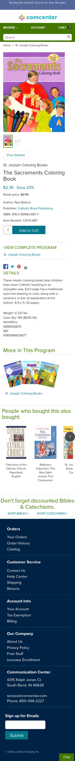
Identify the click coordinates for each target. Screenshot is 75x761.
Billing (12, 621)
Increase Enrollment (23, 659)
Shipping (14, 582)
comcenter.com (38, 16)
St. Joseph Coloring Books (31, 45)
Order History (18, 543)
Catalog (13, 549)
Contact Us (16, 570)
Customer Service (24, 562)
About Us (15, 641)
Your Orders (17, 536)
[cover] (8, 141)
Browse (9, 28)
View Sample (16, 155)
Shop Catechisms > (52, 513)
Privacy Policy (18, 647)
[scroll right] (70, 437)
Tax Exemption (19, 615)
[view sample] (18, 141)
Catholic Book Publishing (35, 208)
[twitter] (12, 266)
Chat (66, 757)
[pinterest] (18, 266)
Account (38, 28)
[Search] (37, 37)
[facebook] (5, 266)
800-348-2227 (31, 700)
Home (7, 45)
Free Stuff (15, 653)
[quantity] (7, 230)
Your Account (18, 608)
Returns (13, 588)
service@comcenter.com (27, 695)
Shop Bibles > (18, 513)
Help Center (17, 576)
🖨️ (26, 267)
